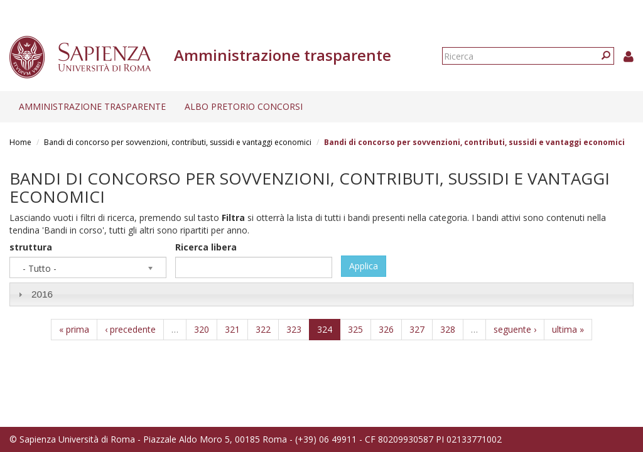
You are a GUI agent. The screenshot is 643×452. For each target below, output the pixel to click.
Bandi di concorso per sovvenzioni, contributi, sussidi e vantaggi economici (177, 142)
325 (355, 329)
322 (263, 329)
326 (386, 329)
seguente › (515, 329)
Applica (363, 266)
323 (293, 329)
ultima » (568, 329)
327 (416, 329)
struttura (30, 247)
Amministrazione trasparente (92, 106)
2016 (42, 294)
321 (232, 329)
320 (201, 329)
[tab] (321, 294)
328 (447, 329)
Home (20, 142)
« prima (74, 329)
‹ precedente (130, 329)
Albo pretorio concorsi (244, 106)
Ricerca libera (206, 247)
